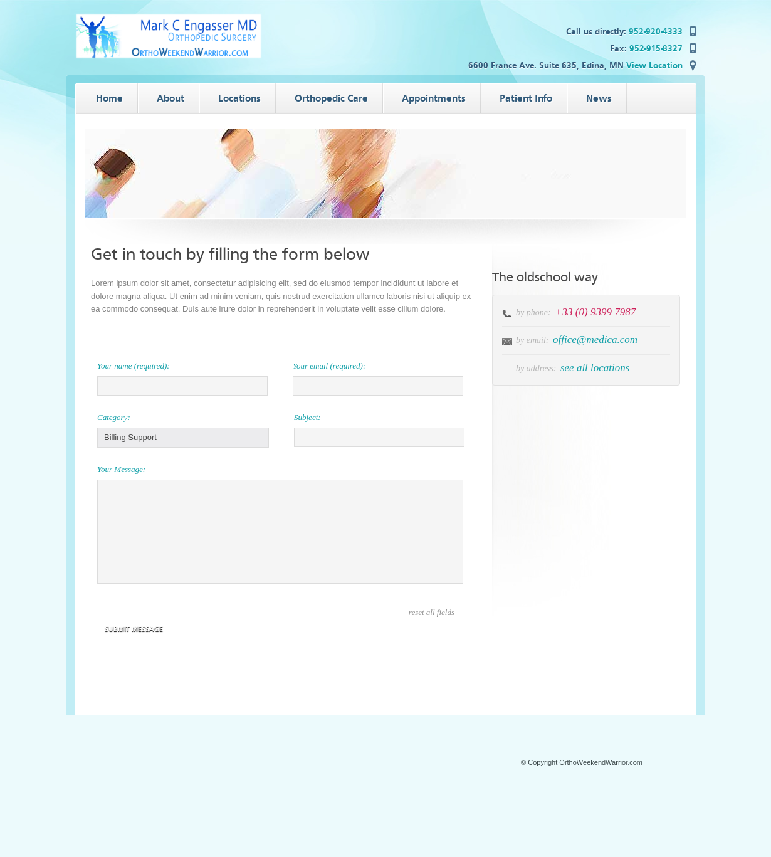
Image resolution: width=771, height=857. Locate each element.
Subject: (307, 417)
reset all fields (431, 612)
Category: (113, 417)
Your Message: (121, 469)
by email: (532, 340)
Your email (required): (329, 366)
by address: (536, 368)
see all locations (594, 368)
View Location (654, 65)
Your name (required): (133, 366)
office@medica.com (595, 339)
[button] (183, 438)
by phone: (534, 312)
